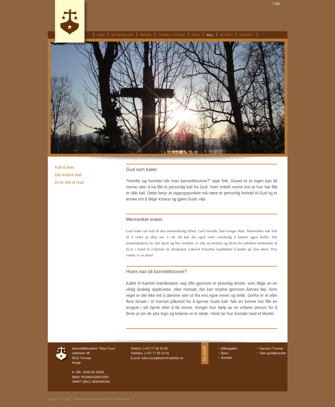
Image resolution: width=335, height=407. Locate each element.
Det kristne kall (68, 174)
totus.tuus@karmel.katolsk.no (162, 358)
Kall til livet (64, 167)
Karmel (146, 35)
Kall (210, 35)
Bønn (196, 35)
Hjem (101, 35)
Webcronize (121, 399)
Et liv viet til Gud (69, 182)
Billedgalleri (122, 35)
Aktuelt (226, 35)
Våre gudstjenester (273, 353)
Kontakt (246, 35)
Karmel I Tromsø (171, 35)
